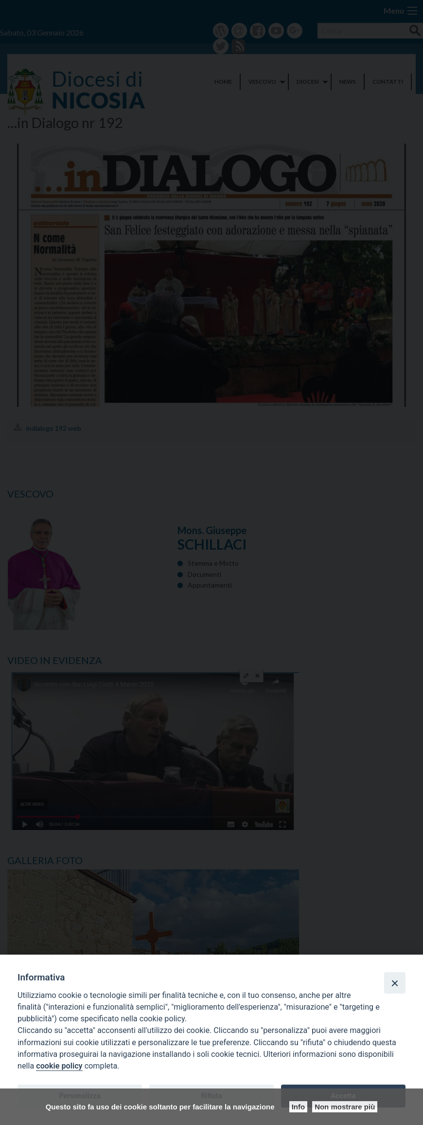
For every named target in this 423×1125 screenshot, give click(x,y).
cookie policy (59, 1065)
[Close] (394, 983)
